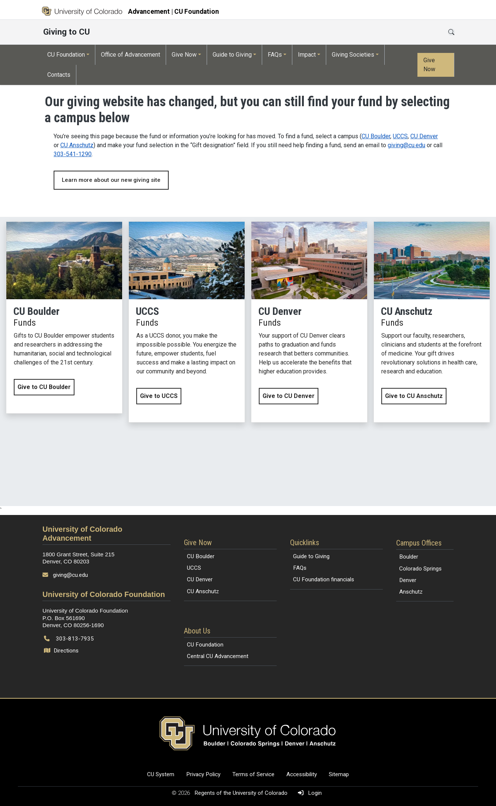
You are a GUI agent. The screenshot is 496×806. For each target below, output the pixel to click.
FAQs (275, 54)
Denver (407, 580)
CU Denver (424, 136)
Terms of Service (253, 774)
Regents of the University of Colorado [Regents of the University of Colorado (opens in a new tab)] (241, 793)
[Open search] (451, 32)
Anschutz (411, 591)
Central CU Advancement (217, 656)
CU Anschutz (76, 145)
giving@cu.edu (406, 145)
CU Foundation (66, 54)
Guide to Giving (232, 54)
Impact (307, 54)
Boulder (408, 556)
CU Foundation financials (323, 579)
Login (308, 793)
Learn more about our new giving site (111, 180)
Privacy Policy (203, 774)
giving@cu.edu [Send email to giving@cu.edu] (70, 575)
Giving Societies (353, 54)
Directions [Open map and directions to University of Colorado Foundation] (62, 650)
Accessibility (301, 774)
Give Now (184, 54)
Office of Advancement (130, 54)
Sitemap (339, 774)
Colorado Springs (420, 568)
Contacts (58, 74)
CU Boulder (376, 136)
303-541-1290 (73, 154)
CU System (160, 774)
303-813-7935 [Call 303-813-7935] (75, 638)
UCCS (400, 136)
